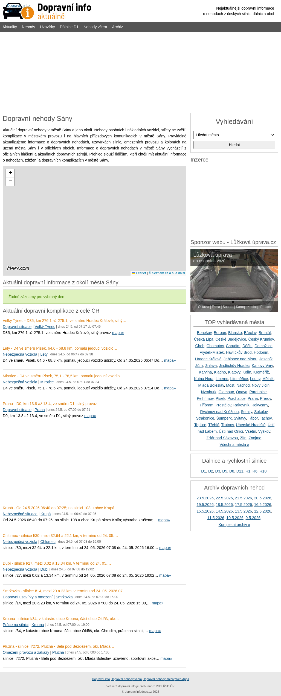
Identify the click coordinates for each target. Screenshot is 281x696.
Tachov (265, 418)
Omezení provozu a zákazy (26, 652)
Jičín (199, 365)
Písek (220, 398)
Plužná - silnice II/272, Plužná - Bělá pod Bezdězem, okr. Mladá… (58, 646)
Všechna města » (234, 444)
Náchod (243, 385)
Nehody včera (95, 27)
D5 (224, 471)
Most (230, 385)
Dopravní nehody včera (126, 679)
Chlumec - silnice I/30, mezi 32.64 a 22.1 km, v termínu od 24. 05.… (60, 535)
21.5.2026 (243, 498)
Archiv (117, 27)
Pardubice (258, 392)
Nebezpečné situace (20, 514)
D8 (231, 471)
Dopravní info (101, 679)
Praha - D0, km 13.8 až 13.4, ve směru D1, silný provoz (50, 403)
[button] (10, 173)
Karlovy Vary (262, 365)
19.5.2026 (204, 504)
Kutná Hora (203, 379)
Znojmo (254, 438)
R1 (247, 471)
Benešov (204, 332)
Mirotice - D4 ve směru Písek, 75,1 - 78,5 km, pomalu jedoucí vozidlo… (63, 376)
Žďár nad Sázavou (222, 438)
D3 (217, 471)
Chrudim (233, 346)
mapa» (118, 332)
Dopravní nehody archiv (159, 679)
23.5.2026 (204, 498)
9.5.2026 (253, 518)
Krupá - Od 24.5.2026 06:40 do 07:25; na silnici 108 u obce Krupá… (60, 508)
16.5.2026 (262, 504)
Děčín (247, 346)
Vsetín (250, 431)
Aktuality (9, 27)
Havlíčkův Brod (239, 352)
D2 (210, 471)
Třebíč (213, 425)
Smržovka (64, 597)
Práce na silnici (15, 625)
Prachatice (236, 398)
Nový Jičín (261, 385)
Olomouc (226, 392)
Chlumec (48, 541)
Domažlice (263, 346)
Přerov (265, 398)
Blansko (235, 332)
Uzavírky (47, 27)
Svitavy (240, 418)
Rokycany (259, 405)
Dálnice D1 (69, 27)
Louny (255, 379)
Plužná (58, 652)
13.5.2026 (243, 511)
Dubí (44, 569)
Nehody (28, 27)
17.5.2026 (243, 504)
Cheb (199, 346)
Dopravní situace (17, 326)
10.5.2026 (234, 518)
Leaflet (139, 273)
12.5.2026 (262, 511)
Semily (246, 411)
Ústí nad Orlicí (231, 431)
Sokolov (261, 411)
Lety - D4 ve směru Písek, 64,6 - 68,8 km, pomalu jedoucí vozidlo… (60, 348)
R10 (263, 471)
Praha (39, 410)
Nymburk (208, 392)
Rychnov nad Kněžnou (219, 411)
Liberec (222, 379)
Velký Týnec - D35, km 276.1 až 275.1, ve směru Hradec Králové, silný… (64, 320)
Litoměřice (239, 379)
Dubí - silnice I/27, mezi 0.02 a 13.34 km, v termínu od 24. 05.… (57, 563)
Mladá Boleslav (211, 385)
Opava (241, 392)
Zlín (243, 438)
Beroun (220, 332)
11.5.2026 (215, 518)
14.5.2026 (224, 511)
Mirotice (47, 382)
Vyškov (264, 431)
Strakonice (205, 418)
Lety (44, 354)
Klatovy (234, 372)
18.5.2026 (224, 504)
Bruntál (265, 332)
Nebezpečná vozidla (20, 354)
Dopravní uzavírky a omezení (28, 597)
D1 (203, 471)
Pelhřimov (205, 398)
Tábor (253, 418)
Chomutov (215, 346)
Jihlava (211, 365)
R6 (255, 471)
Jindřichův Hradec (234, 365)
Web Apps (182, 679)
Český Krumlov (261, 339)
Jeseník (266, 359)
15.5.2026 (204, 511)
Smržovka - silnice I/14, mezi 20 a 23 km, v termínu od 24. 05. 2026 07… (64, 591)
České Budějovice (231, 339)
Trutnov (227, 425)
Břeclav (250, 332)
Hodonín (261, 352)
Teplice (200, 425)
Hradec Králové (208, 359)
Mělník (268, 379)
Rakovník (241, 405)
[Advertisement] (140, 71)
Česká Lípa (203, 339)
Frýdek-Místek (211, 352)
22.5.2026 (224, 498)
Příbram (206, 405)
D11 (240, 471)
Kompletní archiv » (234, 524)
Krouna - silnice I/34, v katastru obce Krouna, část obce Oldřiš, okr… (61, 618)
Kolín (246, 372)
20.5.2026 (262, 498)
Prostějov (223, 405)
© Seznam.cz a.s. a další (167, 273)
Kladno (220, 372)
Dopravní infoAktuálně (18, 8)
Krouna (38, 625)
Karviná (205, 372)
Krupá (45, 514)
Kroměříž (261, 372)
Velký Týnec (44, 326)
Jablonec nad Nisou (240, 359)
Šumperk (224, 418)
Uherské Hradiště (250, 425)
